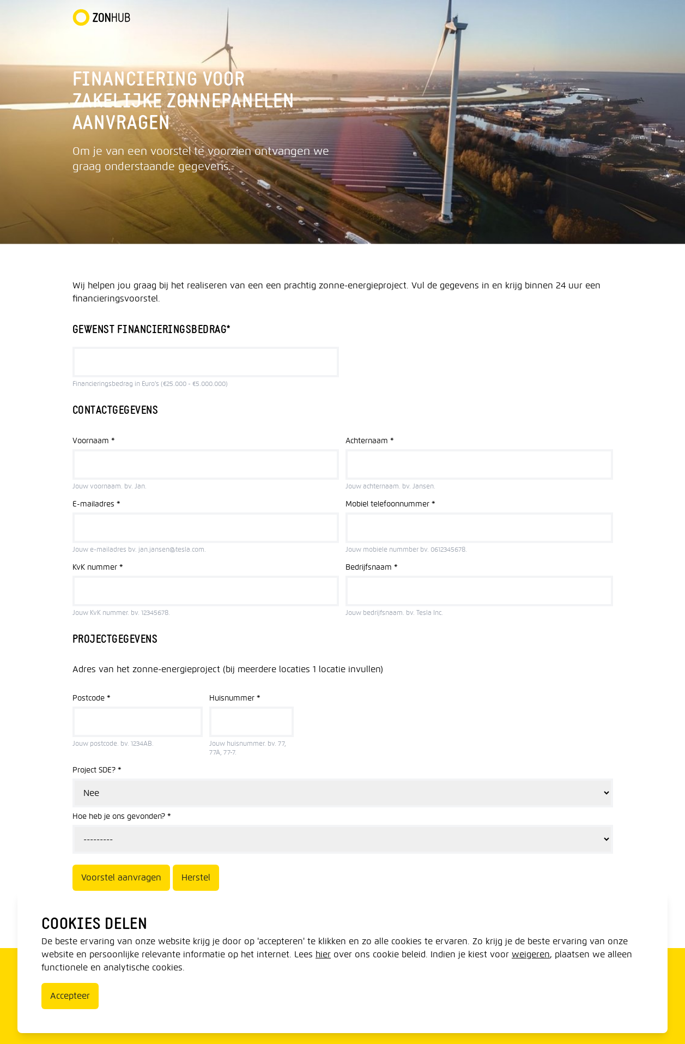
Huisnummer (234, 698)
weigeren (531, 954)
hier (323, 954)
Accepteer (70, 996)
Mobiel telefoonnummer (390, 504)
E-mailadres (96, 504)
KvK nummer (97, 567)
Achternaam (369, 440)
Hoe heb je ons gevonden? (121, 816)
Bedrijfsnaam (371, 567)
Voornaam (93, 440)
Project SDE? (97, 770)
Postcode (91, 698)
